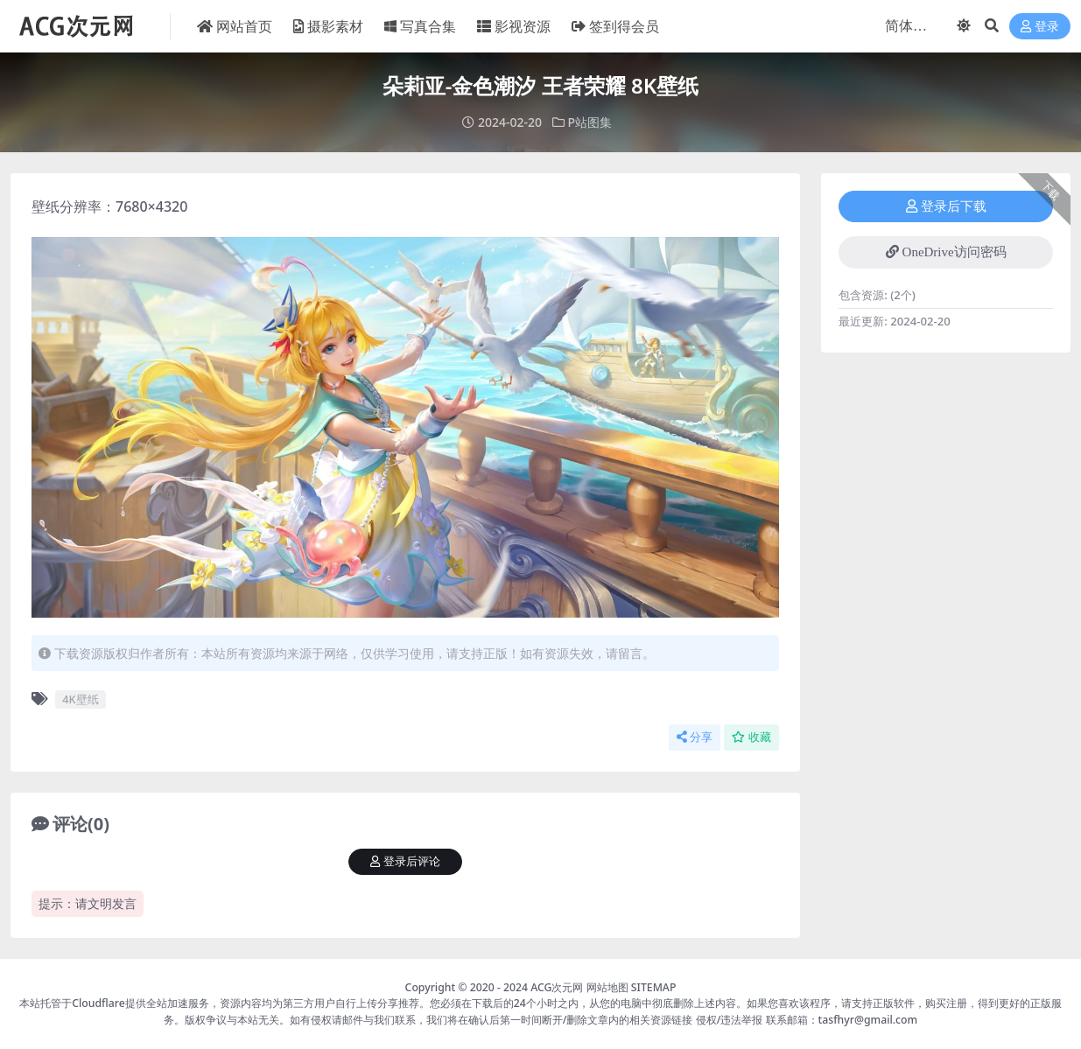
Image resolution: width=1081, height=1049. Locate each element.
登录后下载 (946, 206)
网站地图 (607, 987)
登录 (1040, 26)
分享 (694, 737)
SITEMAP (654, 987)
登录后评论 (405, 861)
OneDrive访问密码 (946, 252)
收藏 (751, 737)
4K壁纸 (80, 699)
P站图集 (590, 122)
